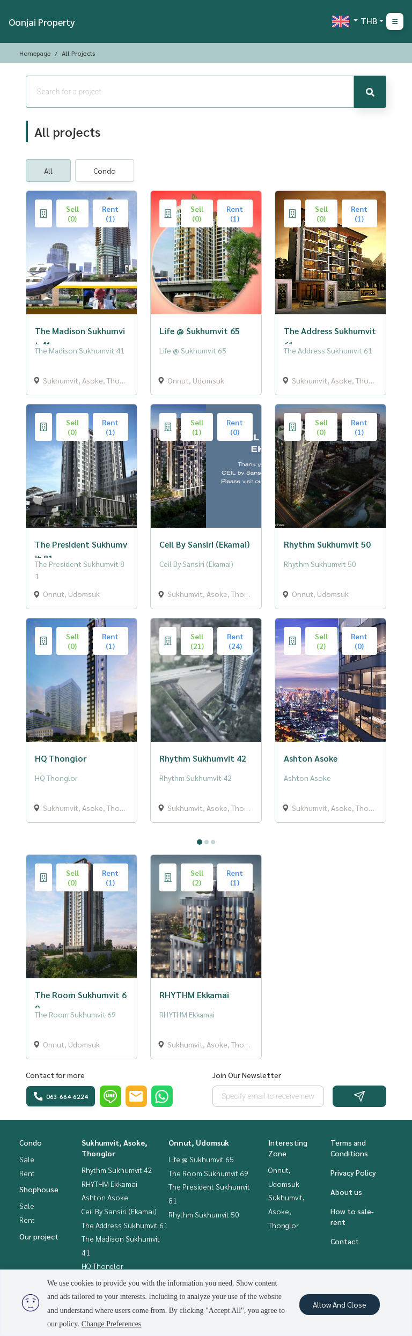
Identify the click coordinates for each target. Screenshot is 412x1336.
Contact (344, 1241)
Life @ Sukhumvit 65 (201, 1159)
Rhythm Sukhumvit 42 (117, 1170)
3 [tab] (213, 842)
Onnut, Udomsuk (198, 1142)
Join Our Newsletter (246, 1075)
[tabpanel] (206, 831)
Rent (27, 1173)
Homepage (34, 53)
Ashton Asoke (105, 1197)
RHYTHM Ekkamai (109, 1184)
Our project (38, 1236)
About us (346, 1192)
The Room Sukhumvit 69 (208, 1173)
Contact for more (55, 1075)
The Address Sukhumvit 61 (125, 1225)
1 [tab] (199, 842)
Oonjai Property (42, 22)
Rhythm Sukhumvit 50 (203, 1214)
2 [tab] (206, 842)
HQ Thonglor (102, 1266)
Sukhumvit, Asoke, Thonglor (286, 1210)
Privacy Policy (353, 1172)
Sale (26, 1159)
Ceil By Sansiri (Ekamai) (119, 1211)
